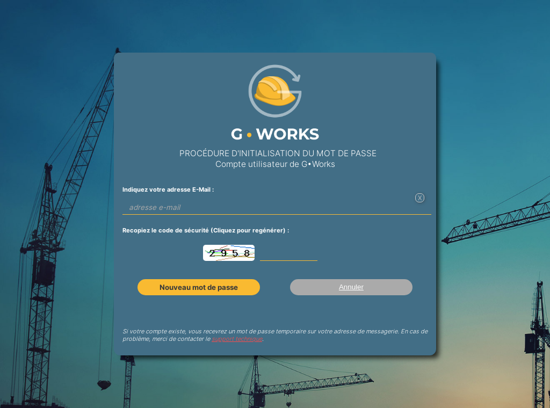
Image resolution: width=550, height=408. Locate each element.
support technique (237, 339)
